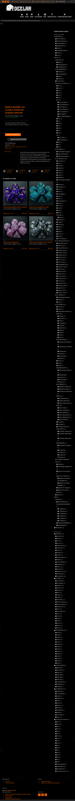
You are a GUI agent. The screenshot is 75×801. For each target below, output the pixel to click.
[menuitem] (52, 1)
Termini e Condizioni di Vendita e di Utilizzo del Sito (18, 794)
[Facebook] (39, 795)
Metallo (23, 147)
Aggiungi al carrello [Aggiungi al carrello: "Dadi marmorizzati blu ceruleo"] (35, 213)
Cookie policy (8, 797)
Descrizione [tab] (8, 151)
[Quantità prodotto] (9, 130)
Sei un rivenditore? (10, 783)
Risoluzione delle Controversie (12, 799)
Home (3, 20)
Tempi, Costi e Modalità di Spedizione (50, 783)
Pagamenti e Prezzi (46, 781)
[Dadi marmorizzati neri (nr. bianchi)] (41, 228)
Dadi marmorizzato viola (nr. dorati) (15, 207)
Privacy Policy (8, 796)
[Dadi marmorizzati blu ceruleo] (41, 193)
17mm (8, 147)
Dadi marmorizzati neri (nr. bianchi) (40, 242)
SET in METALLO (13, 20)
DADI (9, 20)
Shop (6, 20)
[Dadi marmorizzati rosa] (15, 228)
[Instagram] (42, 795)
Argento (18, 147)
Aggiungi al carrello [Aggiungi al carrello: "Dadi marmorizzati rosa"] (9, 248)
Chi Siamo (7, 781)
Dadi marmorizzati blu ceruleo (39, 207)
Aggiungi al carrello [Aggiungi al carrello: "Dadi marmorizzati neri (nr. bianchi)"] (35, 248)
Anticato (13, 147)
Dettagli (25, 213)
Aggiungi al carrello (13, 134)
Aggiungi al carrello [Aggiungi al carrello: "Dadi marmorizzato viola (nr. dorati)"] (9, 213)
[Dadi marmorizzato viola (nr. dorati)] (15, 193)
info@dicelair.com (11, 790)
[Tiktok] (46, 795)
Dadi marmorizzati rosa (11, 242)
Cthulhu (18, 20)
